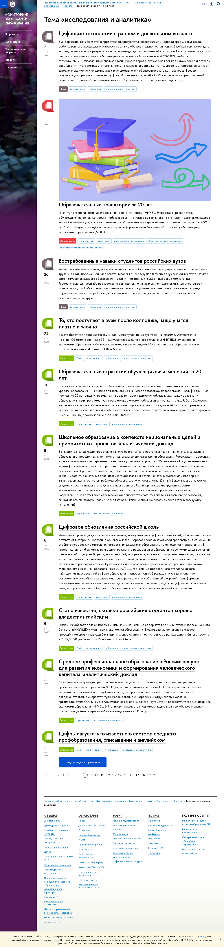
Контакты (11, 67)
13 (114, 775)
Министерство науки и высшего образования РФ (196, 822)
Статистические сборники (15, 50)
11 (102, 775)
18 (143, 775)
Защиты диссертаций (124, 843)
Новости (10, 59)
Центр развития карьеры (91, 862)
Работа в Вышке (52, 922)
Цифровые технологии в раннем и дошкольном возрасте (126, 33)
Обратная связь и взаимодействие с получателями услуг (89, 884)
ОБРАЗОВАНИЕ (88, 815)
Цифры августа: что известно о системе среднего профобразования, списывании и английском (117, 736)
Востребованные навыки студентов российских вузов (122, 260)
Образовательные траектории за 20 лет (106, 204)
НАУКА (117, 815)
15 (125, 775)
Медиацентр (154, 843)
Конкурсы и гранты (123, 852)
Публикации (12, 41)
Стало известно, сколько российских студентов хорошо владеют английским (125, 613)
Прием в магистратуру (90, 844)
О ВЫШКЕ (50, 815)
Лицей (82, 820)
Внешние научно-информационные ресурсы (127, 859)
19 (149, 775)
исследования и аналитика (120, 89)
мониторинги (77, 89)
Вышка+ (82, 839)
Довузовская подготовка (91, 825)
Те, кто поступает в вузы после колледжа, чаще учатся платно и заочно (123, 323)
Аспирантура (85, 849)
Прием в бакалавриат (89, 834)
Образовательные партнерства (88, 873)
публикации (95, 89)
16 (131, 775)
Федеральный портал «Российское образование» (193, 841)
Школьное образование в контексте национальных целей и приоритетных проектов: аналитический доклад (129, 440)
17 (137, 775)
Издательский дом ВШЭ (160, 825)
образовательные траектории (165, 240)
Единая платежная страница (58, 917)
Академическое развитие (126, 848)
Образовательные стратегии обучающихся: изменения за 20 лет (130, 374)
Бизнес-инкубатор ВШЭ (91, 867)
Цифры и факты (52, 820)
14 (120, 775)
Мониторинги (120, 833)
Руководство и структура (57, 825)
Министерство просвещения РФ (191, 831)
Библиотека (154, 820)
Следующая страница (82, 762)
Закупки (48, 851)
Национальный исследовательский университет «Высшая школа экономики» (85, 801)
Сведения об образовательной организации (53, 901)
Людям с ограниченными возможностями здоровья (58, 911)
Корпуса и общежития (56, 847)
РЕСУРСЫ (154, 815)
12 (108, 775)
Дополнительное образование (87, 856)
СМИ (79, 358)
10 (96, 775)
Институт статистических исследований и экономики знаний (83, 247)
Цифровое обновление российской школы (109, 526)
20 (155, 775)
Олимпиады (84, 830)
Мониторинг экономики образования (149, 801)
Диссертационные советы (127, 838)
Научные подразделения (126, 820)
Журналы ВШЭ (155, 848)
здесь (202, 936)
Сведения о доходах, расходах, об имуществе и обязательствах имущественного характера (58, 885)
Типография (154, 838)
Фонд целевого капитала (57, 864)
